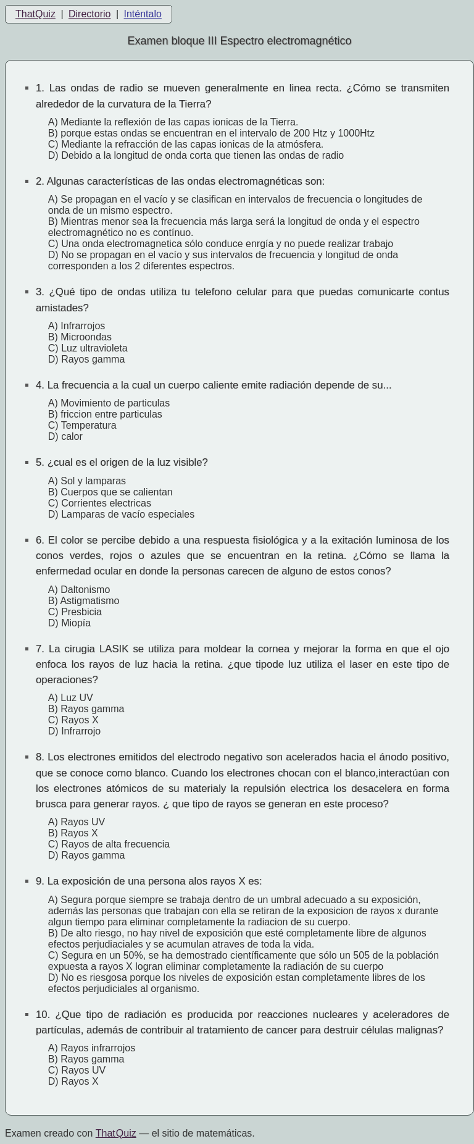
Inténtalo (143, 14)
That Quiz (116, 1133)
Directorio (89, 14)
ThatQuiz (35, 14)
